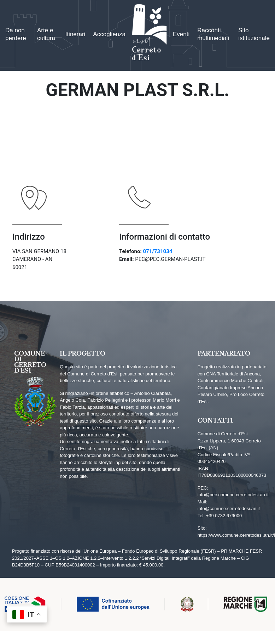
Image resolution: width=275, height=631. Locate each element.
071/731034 (157, 251)
